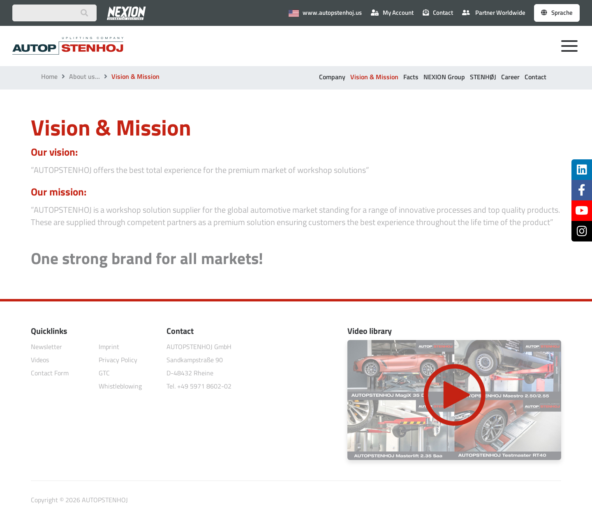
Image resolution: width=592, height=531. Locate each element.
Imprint (109, 347)
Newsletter (46, 347)
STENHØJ (483, 77)
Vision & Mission (374, 77)
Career (510, 77)
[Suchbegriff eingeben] (54, 13)
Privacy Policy (118, 360)
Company (332, 77)
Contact (535, 77)
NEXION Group (444, 77)
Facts (411, 77)
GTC (104, 373)
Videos (40, 360)
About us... (84, 76)
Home (49, 76)
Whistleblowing (120, 386)
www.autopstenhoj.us (325, 12)
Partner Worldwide (493, 12)
